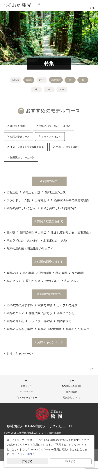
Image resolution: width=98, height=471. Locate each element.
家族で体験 (43, 305)
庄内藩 (9, 232)
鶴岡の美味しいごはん (20, 208)
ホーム (26, 380)
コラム (62, 89)
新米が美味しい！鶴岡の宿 (57, 208)
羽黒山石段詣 (30, 192)
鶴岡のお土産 (14, 321)
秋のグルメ (51, 280)
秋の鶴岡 (60, 273)
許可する (27, 461)
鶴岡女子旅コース (18, 136)
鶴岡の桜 (11, 273)
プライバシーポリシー (26, 397)
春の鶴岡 (27, 273)
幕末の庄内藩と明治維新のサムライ (29, 248)
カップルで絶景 (65, 305)
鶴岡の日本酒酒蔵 (48, 329)
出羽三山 (15, 80)
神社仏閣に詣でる (39, 313)
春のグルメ (12, 280)
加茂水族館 (55, 80)
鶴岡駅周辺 (63, 321)
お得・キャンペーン (18, 353)
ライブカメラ (26, 392)
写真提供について (72, 397)
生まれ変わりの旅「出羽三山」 (70, 232)
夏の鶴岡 (43, 273)
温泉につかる (64, 313)
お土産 (29, 80)
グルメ (41, 80)
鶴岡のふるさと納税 (18, 329)
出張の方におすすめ (18, 305)
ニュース (71, 380)
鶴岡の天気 (71, 392)
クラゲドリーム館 (17, 200)
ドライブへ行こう (50, 136)
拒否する (70, 461)
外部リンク (26, 386)
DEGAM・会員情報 (71, 386)
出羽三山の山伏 (54, 192)
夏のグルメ (31, 280)
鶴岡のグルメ (14, 313)
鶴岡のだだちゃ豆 (76, 329)
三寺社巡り (40, 200)
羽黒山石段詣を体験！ (66, 146)
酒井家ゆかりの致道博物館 (70, 200)
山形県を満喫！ (17, 125)
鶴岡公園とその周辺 (31, 232)
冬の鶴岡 (76, 273)
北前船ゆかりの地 (54, 240)
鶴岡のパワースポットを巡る (53, 125)
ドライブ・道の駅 (39, 321)
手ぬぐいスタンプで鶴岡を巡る (26, 146)
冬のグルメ (70, 280)
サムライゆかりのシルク (21, 240)
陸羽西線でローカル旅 (21, 157)
